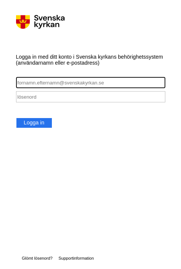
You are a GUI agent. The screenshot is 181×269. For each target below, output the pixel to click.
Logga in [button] (34, 123)
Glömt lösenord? (37, 258)
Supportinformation (76, 258)
